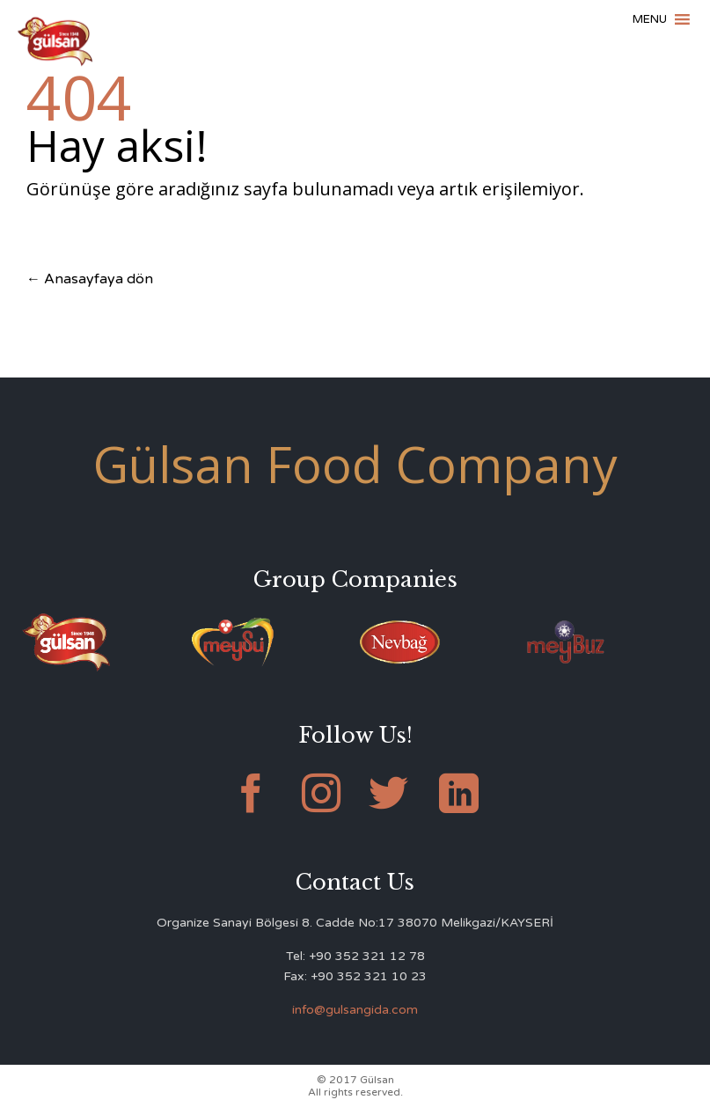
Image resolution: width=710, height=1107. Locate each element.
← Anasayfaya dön (89, 279)
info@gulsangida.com (355, 1009)
